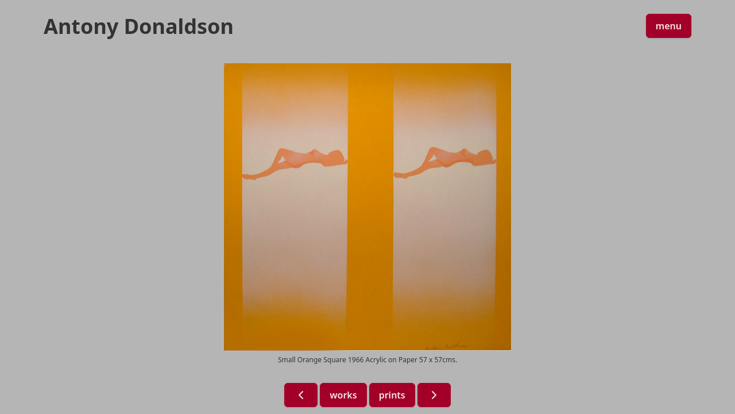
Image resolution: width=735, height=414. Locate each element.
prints (392, 395)
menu (669, 26)
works (343, 395)
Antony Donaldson (139, 26)
